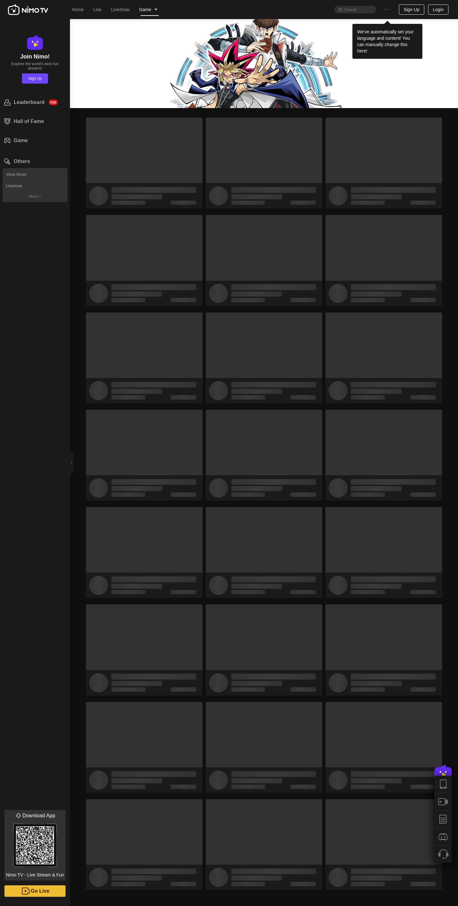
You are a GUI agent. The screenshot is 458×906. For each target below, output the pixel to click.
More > (35, 196)
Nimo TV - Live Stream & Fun (35, 843)
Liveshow (14, 186)
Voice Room (16, 174)
